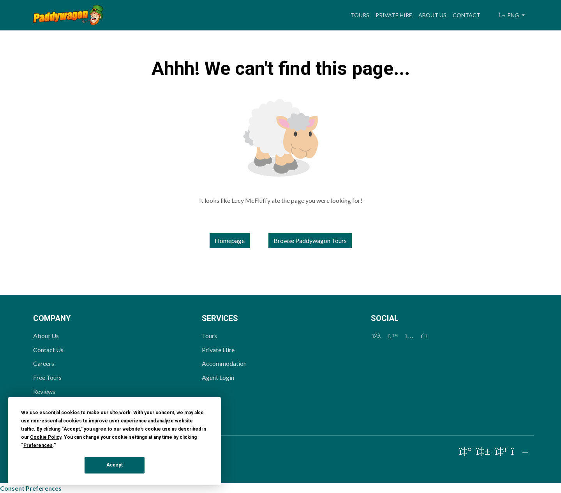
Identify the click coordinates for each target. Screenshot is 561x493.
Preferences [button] (38, 445)
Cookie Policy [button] (45, 437)
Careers (43, 363)
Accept (114, 465)
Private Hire (394, 15)
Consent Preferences (31, 488)
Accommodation (224, 363)
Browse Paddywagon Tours (310, 240)
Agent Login (218, 377)
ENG (509, 15)
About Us (432, 15)
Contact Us (48, 349)
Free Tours (47, 377)
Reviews (44, 391)
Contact (466, 15)
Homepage (230, 240)
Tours (360, 15)
